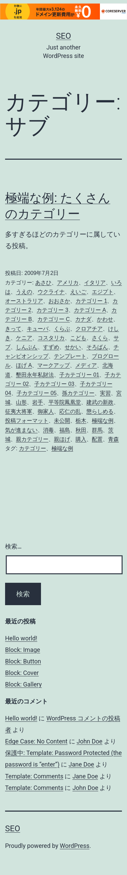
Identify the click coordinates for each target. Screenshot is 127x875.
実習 (105, 393)
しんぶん (27, 347)
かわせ (105, 319)
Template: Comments (34, 776)
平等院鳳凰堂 (64, 402)
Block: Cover (22, 672)
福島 (64, 430)
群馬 (97, 430)
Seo (63, 36)
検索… (13, 546)
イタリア (95, 282)
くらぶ (62, 329)
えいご (78, 292)
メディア (86, 365)
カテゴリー (32, 448)
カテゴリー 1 (91, 301)
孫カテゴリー (78, 393)
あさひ (43, 282)
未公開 (62, 420)
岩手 (37, 402)
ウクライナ (51, 292)
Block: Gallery (23, 684)
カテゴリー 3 (52, 310)
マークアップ (53, 365)
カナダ (83, 319)
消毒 (48, 430)
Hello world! (21, 638)
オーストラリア (24, 301)
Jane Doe (81, 764)
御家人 (46, 411)
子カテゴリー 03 (54, 384)
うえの (24, 292)
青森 (113, 439)
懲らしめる (99, 411)
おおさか (59, 301)
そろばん (97, 347)
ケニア (24, 338)
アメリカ (68, 282)
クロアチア (89, 329)
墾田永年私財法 (35, 375)
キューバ (37, 329)
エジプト (102, 292)
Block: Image (22, 649)
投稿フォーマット (26, 420)
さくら (100, 338)
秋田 (81, 430)
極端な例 (102, 420)
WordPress (74, 845)
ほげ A (24, 365)
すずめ (51, 347)
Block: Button (23, 661)
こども (78, 338)
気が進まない (21, 430)
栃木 (81, 420)
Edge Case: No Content (36, 741)
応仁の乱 (70, 411)
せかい (73, 347)
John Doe (89, 741)
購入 (81, 439)
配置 (97, 439)
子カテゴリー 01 (79, 375)
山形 (21, 402)
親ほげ (62, 439)
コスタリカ (51, 338)
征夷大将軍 (18, 411)
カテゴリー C (53, 319)
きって (13, 329)
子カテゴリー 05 (37, 393)
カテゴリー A (90, 310)
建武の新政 (99, 402)
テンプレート (70, 356)
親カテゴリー (32, 439)
